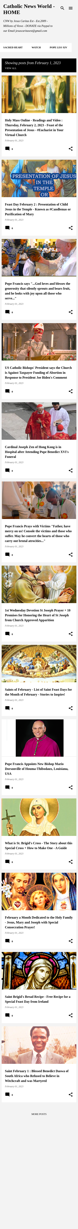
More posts (39, 1114)
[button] (70, 149)
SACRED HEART (13, 47)
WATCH (36, 47)
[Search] (62, 8)
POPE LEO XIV (58, 47)
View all (11, 68)
